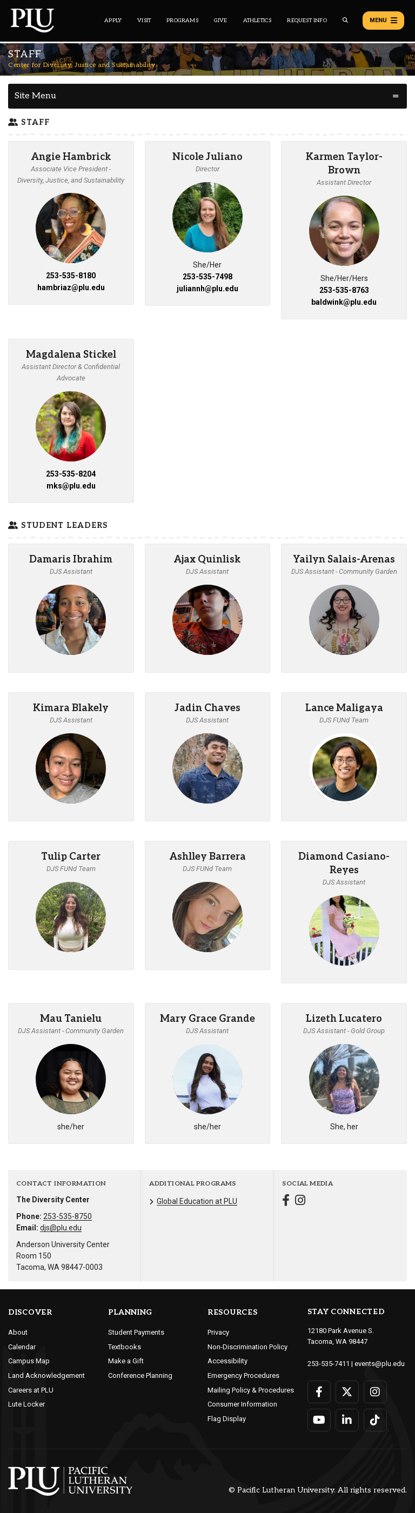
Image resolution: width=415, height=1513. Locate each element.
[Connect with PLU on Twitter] (347, 1392)
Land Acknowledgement (46, 1375)
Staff (29, 122)
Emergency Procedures (243, 1375)
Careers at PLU (30, 1390)
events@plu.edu (379, 1364)
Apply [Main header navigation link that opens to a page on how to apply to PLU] (113, 20)
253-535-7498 (207, 276)
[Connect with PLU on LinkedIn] (347, 1420)
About (18, 1332)
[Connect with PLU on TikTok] (375, 1420)
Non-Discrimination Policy (247, 1347)
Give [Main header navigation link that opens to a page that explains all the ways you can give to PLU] (220, 20)
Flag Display (227, 1419)
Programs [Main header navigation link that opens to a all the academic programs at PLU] (182, 20)
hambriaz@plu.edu (71, 287)
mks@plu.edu (71, 485)
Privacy (218, 1332)
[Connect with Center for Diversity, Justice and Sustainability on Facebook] (286, 1201)
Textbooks (124, 1347)
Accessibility (227, 1361)
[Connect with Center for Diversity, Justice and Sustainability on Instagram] (300, 1201)
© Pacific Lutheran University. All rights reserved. (318, 1491)
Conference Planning (140, 1375)
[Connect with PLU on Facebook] (319, 1392)
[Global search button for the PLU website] (345, 20)
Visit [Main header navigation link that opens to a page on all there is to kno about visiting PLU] (144, 20)
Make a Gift (126, 1361)
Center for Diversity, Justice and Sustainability (81, 65)
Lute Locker (26, 1404)
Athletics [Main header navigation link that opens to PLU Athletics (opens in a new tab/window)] (257, 20)
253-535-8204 (71, 474)
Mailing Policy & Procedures (251, 1390)
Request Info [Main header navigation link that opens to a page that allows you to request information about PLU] (306, 20)
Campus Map (29, 1361)
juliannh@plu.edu (207, 288)
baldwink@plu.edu (344, 302)
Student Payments (136, 1332)
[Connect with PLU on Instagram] (375, 1392)
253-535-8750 (67, 1216)
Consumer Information (242, 1404)
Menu (383, 20)
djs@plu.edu (61, 1227)
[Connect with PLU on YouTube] (319, 1420)
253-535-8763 (344, 290)
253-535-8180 (71, 275)
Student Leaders (58, 525)
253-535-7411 (328, 1364)
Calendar (22, 1347)
